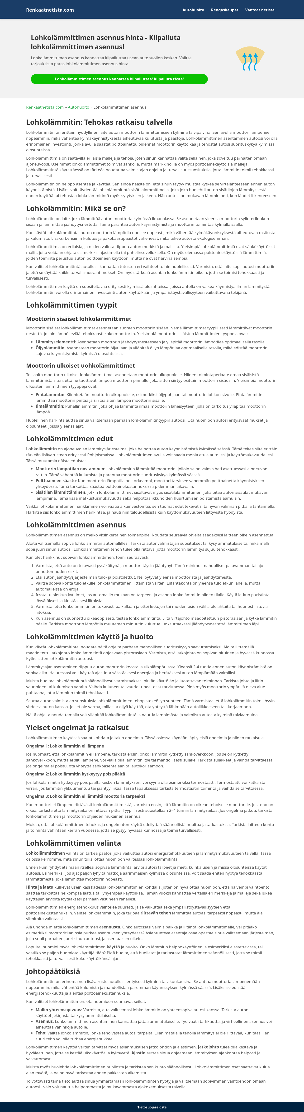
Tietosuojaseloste (152, 1107)
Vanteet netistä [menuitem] (260, 10)
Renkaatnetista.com (45, 107)
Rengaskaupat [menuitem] (224, 10)
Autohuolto (78, 107)
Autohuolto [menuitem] (193, 10)
